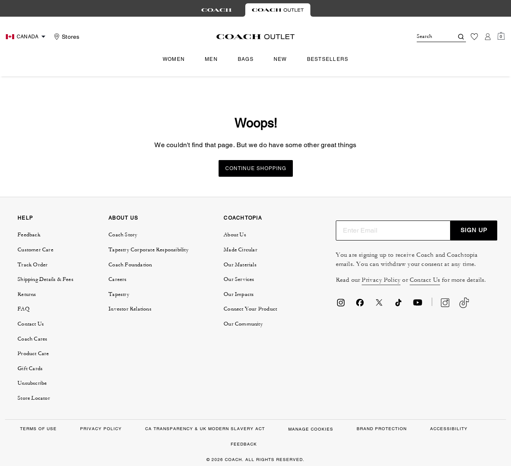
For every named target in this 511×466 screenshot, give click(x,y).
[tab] (216, 10)
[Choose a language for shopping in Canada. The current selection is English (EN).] (26, 37)
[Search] (428, 37)
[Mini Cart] (501, 36)
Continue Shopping (255, 168)
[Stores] (65, 37)
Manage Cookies (310, 429)
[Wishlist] (474, 37)
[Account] (488, 37)
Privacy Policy (381, 280)
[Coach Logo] (255, 36)
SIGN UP (474, 230)
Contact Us (425, 280)
